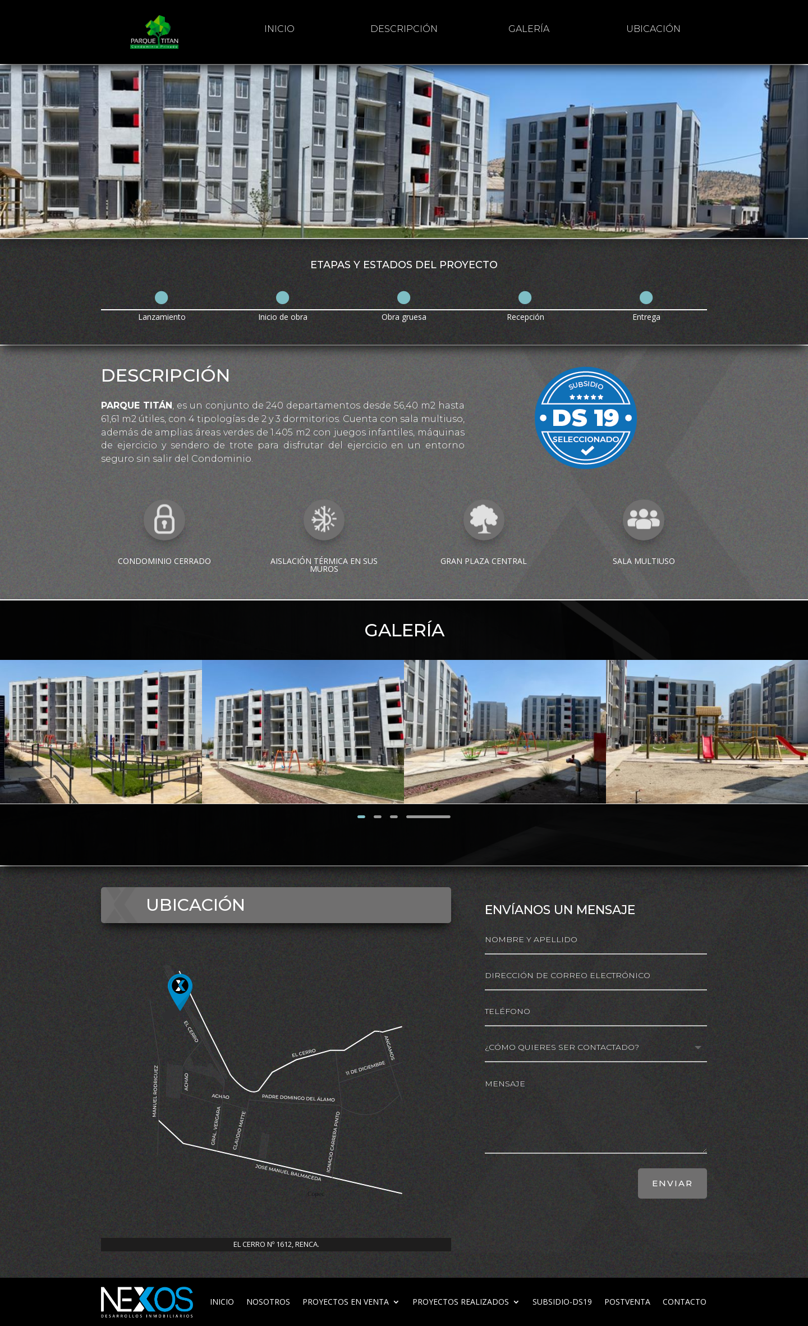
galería (528, 29)
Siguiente (428, 816)
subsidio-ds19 (562, 1301)
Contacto (684, 1301)
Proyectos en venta (345, 1301)
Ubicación (653, 29)
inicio (279, 29)
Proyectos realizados (460, 1301)
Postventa (627, 1301)
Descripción (404, 29)
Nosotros (268, 1301)
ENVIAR (672, 1183)
